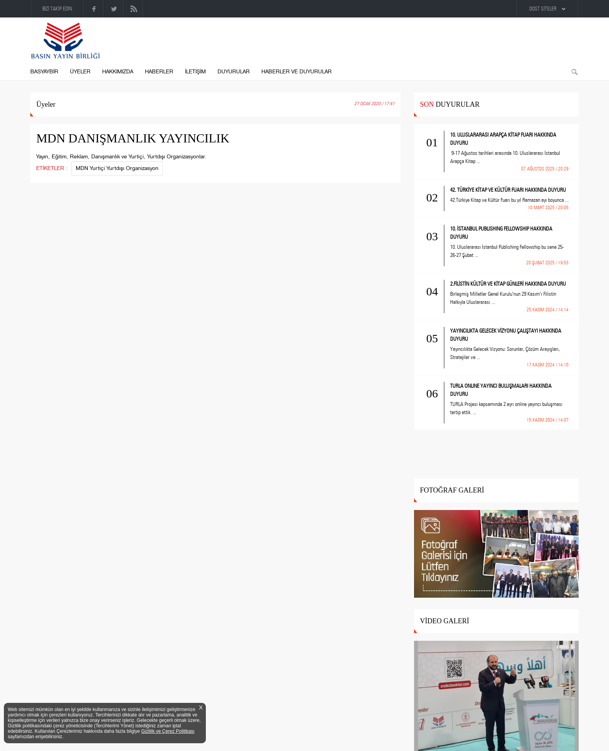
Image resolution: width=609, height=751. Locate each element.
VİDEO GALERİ (444, 621)
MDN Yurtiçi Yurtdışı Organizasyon (117, 168)
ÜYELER (80, 71)
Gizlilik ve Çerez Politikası (168, 731)
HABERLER (159, 71)
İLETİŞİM (195, 71)
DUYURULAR (234, 71)
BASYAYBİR (44, 71)
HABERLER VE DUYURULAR (296, 71)
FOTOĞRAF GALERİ (452, 490)
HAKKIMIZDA (117, 71)
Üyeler (45, 104)
